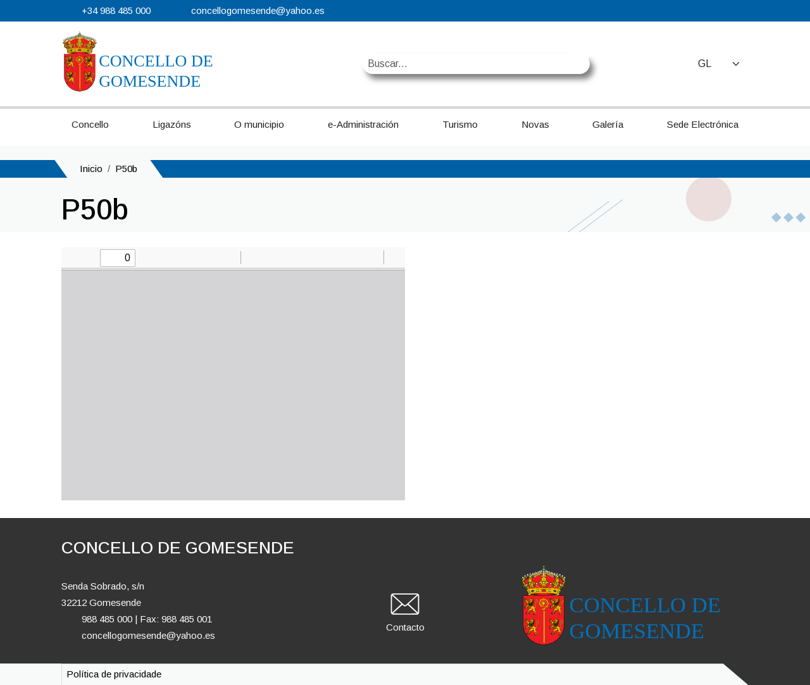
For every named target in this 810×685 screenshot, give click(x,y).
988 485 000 (107, 619)
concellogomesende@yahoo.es (258, 10)
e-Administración (363, 124)
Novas (535, 124)
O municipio (259, 124)
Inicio (91, 168)
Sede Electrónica (702, 124)
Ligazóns (172, 124)
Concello (90, 124)
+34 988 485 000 (116, 10)
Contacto (405, 627)
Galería (607, 124)
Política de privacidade (113, 674)
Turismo (460, 124)
